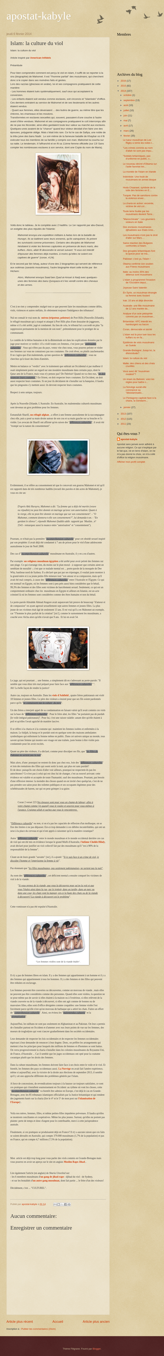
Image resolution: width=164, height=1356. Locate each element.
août (126, 105)
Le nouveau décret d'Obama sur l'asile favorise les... (140, 165)
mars (126, 130)
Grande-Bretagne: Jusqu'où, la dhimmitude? (139, 351)
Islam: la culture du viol (135, 358)
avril (125, 125)
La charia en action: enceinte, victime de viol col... (138, 204)
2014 (124, 90)
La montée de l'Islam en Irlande (139, 171)
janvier (127, 407)
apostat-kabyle (38, 16)
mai (125, 120)
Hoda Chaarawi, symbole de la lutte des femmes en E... (139, 189)
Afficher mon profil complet (131, 461)
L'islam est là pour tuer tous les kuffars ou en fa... (139, 336)
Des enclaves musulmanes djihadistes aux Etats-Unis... (139, 228)
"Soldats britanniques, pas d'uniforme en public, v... (137, 157)
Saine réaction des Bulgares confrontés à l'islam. (138, 244)
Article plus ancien (96, 1321)
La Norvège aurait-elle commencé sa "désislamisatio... (134, 390)
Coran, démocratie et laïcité (137, 329)
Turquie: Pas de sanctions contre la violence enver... (140, 197)
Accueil (57, 1321)
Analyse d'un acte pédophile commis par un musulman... (139, 315)
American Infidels (40, 57)
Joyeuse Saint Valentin (135, 287)
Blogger (97, 1348)
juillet (126, 110)
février (127, 135)
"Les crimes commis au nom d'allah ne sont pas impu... (138, 149)
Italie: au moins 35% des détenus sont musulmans (137, 273)
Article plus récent (19, 1321)
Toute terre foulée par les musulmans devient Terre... (138, 212)
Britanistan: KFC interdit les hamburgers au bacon (137, 323)
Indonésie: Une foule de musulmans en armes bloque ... (139, 179)
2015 (124, 85)
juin (125, 115)
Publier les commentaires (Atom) (38, 1329)
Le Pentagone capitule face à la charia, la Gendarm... (139, 399)
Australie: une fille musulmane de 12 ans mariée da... (139, 307)
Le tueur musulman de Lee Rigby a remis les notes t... (138, 141)
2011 (124, 423)
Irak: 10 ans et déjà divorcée (138, 300)
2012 (124, 418)
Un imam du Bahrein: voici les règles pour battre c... (138, 380)
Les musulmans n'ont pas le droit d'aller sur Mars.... (140, 236)
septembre (129, 100)
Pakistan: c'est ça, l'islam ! (136, 258)
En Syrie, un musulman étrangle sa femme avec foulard (140, 294)
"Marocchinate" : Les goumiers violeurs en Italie (139, 220)
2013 (124, 413)
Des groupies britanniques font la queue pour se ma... (139, 252)
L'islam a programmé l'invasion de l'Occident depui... (139, 281)
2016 (124, 80)
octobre (127, 95)
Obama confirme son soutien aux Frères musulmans (138, 265)
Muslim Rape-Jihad (74, 1162)
